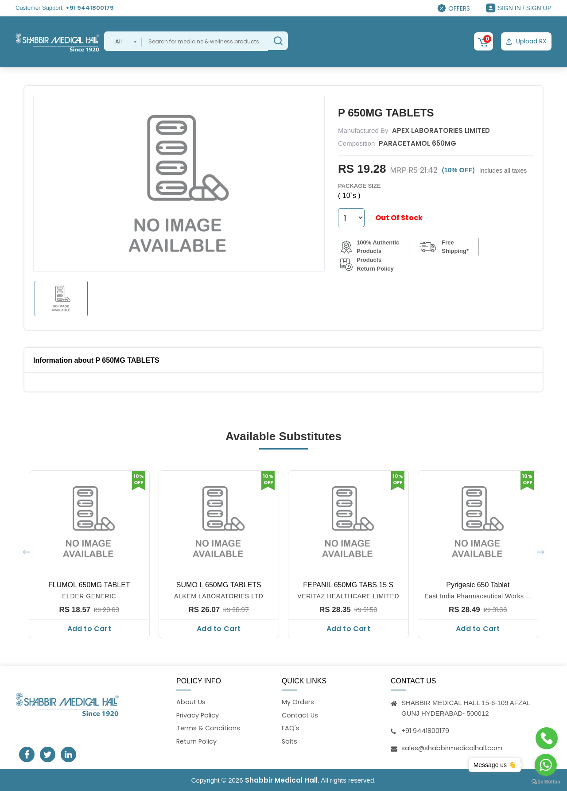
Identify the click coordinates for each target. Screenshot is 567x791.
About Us (191, 701)
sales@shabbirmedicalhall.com (452, 747)
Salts (290, 741)
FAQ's (290, 728)
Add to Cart (89, 628)
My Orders (298, 701)
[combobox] (123, 41)
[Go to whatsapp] (546, 765)
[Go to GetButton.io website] (546, 782)
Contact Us (301, 714)
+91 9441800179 (90, 8)
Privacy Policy (198, 714)
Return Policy (197, 741)
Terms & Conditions (208, 728)
